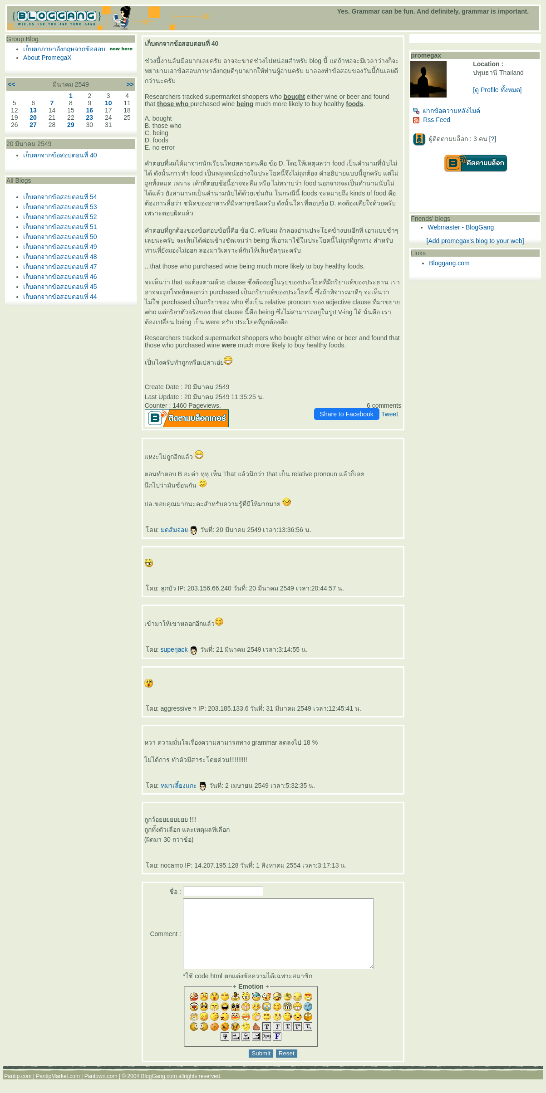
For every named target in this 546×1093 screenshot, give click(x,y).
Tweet (389, 414)
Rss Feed (431, 119)
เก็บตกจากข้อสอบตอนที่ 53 (60, 206)
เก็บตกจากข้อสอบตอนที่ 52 (60, 216)
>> (129, 84)
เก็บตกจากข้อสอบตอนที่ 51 (60, 226)
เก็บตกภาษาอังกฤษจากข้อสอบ (64, 49)
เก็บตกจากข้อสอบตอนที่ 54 (60, 196)
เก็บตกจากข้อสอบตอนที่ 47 (60, 266)
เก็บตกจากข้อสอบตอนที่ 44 (60, 296)
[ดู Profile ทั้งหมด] (497, 89)
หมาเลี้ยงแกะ (184, 785)
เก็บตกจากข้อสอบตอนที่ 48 (60, 256)
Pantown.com (101, 1090)
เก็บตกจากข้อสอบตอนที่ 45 (60, 286)
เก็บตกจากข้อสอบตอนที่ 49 (60, 246)
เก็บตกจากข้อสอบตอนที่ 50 (60, 236)
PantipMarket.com (58, 1090)
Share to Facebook (347, 414)
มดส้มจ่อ (180, 529)
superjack (180, 649)
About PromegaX (47, 57)
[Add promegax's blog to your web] (475, 240)
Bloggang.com (449, 263)
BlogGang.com (159, 1090)
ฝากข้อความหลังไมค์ (446, 110)
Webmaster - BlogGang (461, 227)
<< (11, 84)
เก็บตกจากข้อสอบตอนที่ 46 (60, 276)
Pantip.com (17, 1090)
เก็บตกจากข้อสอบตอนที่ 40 (60, 155)
